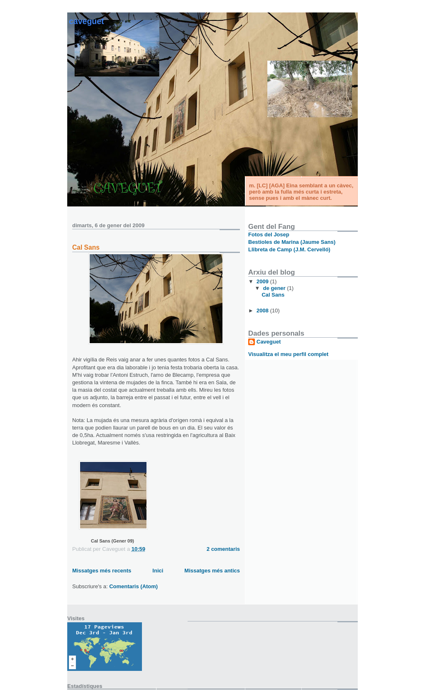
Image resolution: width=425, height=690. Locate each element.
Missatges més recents (101, 570)
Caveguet (86, 21)
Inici (157, 570)
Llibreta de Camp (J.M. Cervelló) (289, 249)
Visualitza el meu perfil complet (288, 354)
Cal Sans (86, 247)
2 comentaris (223, 549)
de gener (275, 288)
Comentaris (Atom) (133, 586)
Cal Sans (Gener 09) (112, 540)
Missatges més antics (212, 570)
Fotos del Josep (268, 234)
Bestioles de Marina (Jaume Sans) (291, 242)
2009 (263, 281)
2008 (263, 310)
